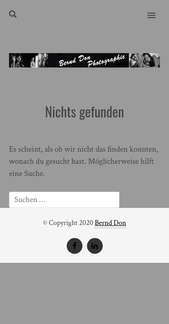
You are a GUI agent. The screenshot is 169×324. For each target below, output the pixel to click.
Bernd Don (110, 223)
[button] (156, 9)
